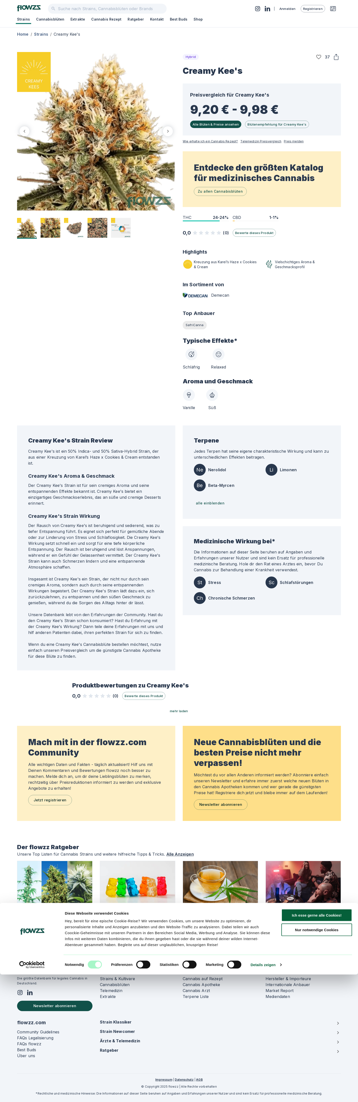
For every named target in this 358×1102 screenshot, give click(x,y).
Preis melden (294, 141)
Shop (198, 19)
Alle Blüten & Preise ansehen (216, 124)
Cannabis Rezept (106, 19)
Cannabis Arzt (196, 990)
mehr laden (179, 711)
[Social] (20, 993)
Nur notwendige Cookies (316, 1057)
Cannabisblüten (50, 19)
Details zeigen (262, 1092)
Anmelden (287, 9)
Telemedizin (111, 990)
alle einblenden (210, 503)
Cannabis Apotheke (201, 984)
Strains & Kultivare (117, 978)
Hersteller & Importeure (288, 978)
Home (23, 34)
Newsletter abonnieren (220, 804)
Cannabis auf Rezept (203, 978)
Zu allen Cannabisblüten (220, 191)
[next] (168, 131)
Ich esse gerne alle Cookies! (317, 1043)
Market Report (279, 990)
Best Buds (178, 19)
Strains (23, 19)
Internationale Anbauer (288, 984)
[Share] (336, 57)
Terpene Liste (196, 996)
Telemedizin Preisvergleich (260, 141)
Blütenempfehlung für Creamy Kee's (276, 124)
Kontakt (157, 19)
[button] (319, 57)
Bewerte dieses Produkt (254, 233)
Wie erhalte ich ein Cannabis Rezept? (210, 141)
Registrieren (313, 9)
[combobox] (107, 9)
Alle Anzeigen (180, 854)
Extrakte (77, 19)
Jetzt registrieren (50, 800)
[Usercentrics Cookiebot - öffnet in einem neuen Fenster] (32, 1092)
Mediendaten (278, 996)
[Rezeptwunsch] (333, 9)
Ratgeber (136, 19)
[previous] (24, 131)
